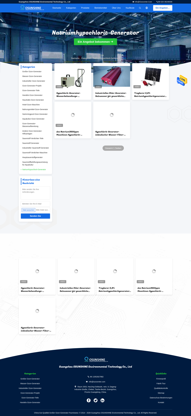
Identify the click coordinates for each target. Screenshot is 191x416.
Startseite (56, 8)
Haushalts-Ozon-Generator (33, 100)
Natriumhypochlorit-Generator (34, 169)
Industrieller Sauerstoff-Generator (35, 148)
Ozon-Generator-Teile (31, 90)
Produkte (85, 8)
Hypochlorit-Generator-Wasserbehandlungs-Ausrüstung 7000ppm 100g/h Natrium (71, 95)
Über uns (116, 8)
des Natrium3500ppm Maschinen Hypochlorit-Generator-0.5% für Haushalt (71, 133)
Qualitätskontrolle (161, 388)
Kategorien (71, 8)
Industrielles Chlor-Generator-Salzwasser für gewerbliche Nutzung (111, 95)
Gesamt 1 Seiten (113, 148)
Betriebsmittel (100, 8)
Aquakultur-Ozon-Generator (33, 119)
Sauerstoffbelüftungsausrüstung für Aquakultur (35, 163)
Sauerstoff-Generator (30, 143)
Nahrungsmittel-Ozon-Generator (35, 109)
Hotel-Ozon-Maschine (31, 105)
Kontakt (161, 402)
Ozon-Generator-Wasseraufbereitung (30, 125)
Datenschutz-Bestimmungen (161, 398)
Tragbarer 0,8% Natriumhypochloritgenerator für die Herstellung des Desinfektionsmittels (149, 95)
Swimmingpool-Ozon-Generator (35, 114)
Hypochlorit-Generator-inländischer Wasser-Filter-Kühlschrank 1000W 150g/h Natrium (109, 133)
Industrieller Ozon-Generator (33, 81)
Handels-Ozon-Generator (32, 95)
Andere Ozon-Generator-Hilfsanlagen (32, 132)
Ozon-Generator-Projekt (31, 86)
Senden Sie (35, 216)
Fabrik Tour (161, 383)
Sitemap (161, 393)
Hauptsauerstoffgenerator (32, 157)
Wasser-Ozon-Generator (32, 76)
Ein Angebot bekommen (164, 8)
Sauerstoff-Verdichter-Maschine (34, 153)
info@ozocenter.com (143, 2)
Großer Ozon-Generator (31, 71)
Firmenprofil (161, 379)
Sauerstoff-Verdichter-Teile (32, 138)
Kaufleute (130, 8)
